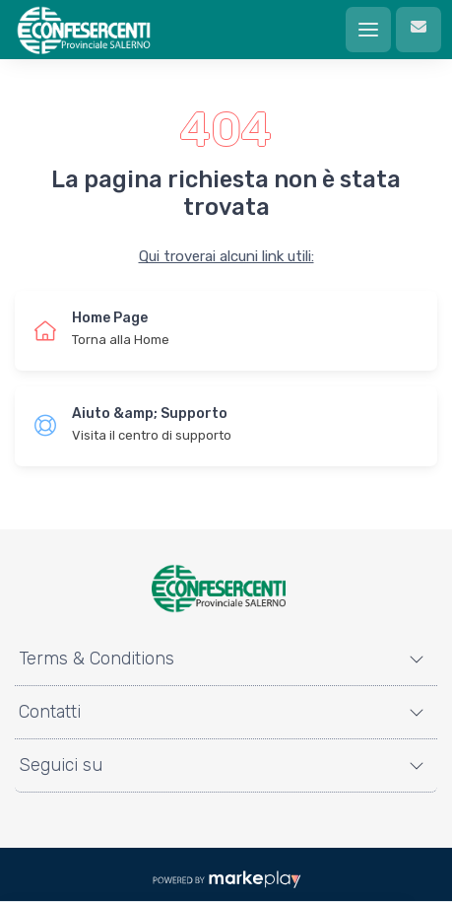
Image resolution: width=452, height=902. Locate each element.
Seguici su (60, 765)
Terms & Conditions (96, 658)
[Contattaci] (418, 29)
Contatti (50, 712)
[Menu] (368, 29)
